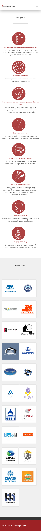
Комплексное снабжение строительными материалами (20, 47)
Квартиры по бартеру (20, 242)
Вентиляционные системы (20, 75)
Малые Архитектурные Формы (20, 184)
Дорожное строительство (20, 133)
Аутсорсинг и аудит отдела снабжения (20, 158)
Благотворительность (20, 215)
